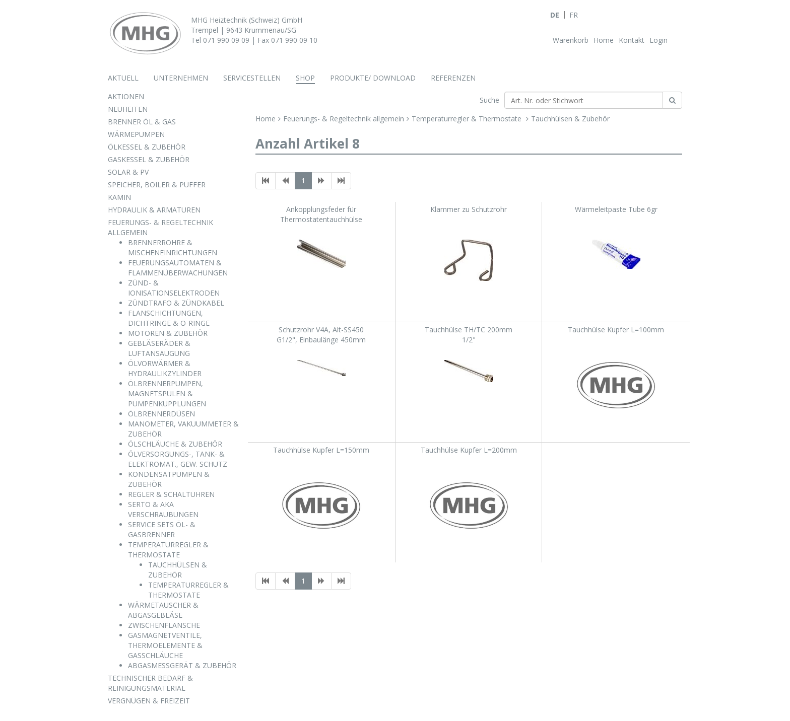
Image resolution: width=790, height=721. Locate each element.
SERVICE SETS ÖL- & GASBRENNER (161, 529)
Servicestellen (252, 78)
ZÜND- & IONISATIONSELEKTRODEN (174, 288)
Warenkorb (570, 40)
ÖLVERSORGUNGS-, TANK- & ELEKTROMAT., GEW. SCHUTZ (177, 459)
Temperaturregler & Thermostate (467, 118)
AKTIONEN (126, 96)
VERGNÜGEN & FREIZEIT (149, 700)
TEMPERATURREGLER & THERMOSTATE (168, 549)
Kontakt (631, 40)
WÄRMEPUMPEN (136, 134)
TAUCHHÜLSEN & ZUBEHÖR (177, 570)
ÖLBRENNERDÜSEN (161, 413)
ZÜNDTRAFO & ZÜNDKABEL (176, 303)
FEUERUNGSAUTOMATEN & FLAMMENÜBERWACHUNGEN (178, 267)
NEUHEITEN (128, 109)
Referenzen (453, 78)
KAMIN (119, 197)
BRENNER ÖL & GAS (142, 121)
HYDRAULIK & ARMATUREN (154, 209)
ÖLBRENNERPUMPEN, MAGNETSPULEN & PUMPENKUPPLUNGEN (167, 393)
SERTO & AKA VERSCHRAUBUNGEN (163, 509)
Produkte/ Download (373, 78)
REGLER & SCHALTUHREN (171, 494)
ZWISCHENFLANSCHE (164, 625)
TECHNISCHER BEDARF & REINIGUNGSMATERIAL (150, 683)
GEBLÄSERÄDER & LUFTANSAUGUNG (159, 348)
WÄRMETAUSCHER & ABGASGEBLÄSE (163, 610)
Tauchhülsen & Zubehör (570, 118)
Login (658, 40)
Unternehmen (181, 78)
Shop (305, 78)
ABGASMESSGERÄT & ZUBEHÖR (182, 665)
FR (573, 15)
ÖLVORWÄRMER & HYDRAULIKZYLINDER (165, 368)
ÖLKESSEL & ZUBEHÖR (146, 147)
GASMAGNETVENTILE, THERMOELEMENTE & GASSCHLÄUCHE (165, 645)
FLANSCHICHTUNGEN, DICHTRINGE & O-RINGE (169, 318)
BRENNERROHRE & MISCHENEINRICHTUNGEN (172, 247)
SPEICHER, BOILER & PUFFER (157, 184)
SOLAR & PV (128, 172)
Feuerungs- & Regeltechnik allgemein (343, 118)
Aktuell (123, 78)
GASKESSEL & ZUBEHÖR (148, 159)
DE (554, 15)
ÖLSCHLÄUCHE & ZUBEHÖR (175, 444)
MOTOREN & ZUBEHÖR (168, 333)
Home (604, 40)
